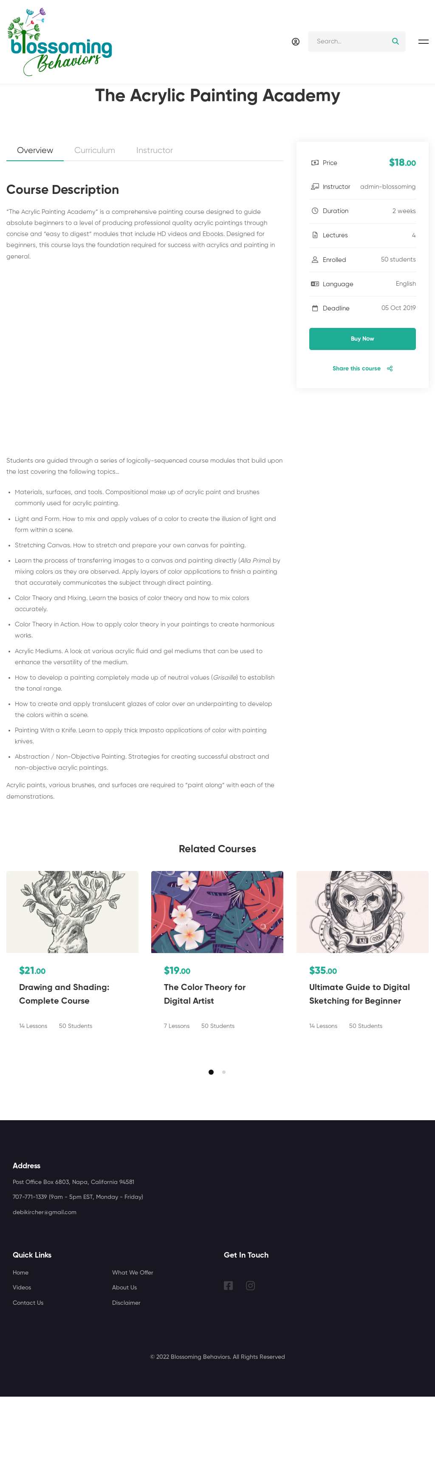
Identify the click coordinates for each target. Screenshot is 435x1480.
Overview (35, 234)
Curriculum (94, 234)
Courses (47, 136)
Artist (79, 136)
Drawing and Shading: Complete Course (64, 1078)
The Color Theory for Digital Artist (205, 1078)
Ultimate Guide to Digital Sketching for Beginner (359, 1078)
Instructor (154, 234)
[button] (211, 1155)
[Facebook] (228, 1369)
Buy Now (362, 422)
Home (14, 136)
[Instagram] (250, 1369)
